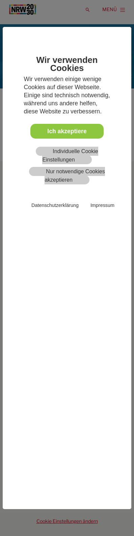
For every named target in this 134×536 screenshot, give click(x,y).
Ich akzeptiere (66, 131)
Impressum (102, 205)
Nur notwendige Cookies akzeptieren (75, 176)
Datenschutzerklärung (55, 205)
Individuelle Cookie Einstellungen (70, 155)
